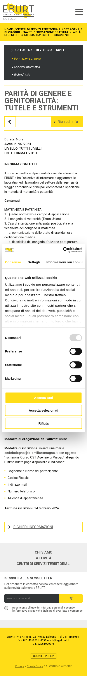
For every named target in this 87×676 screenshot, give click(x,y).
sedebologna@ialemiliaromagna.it (31, 453)
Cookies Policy (43, 656)
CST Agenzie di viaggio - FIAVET (40, 50)
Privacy (19, 666)
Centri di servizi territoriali (43, 564)
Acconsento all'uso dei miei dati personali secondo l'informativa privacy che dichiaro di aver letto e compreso (47, 609)
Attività (43, 558)
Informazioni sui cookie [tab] (64, 262)
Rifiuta (43, 423)
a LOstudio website (58, 666)
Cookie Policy (35, 666)
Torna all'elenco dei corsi (10, 122)
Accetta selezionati (43, 410)
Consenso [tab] (13, 262)
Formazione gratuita (27, 58)
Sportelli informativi (27, 67)
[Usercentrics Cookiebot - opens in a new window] (63, 250)
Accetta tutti (43, 397)
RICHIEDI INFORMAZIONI (33, 527)
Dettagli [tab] (34, 262)
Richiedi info (22, 74)
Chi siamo (43, 552)
